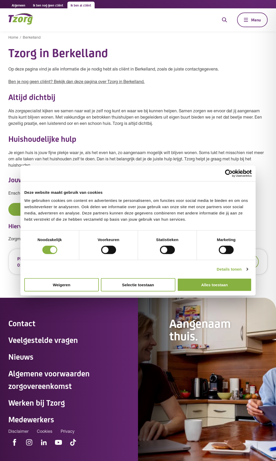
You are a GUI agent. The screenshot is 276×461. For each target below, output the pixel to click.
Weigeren (61, 285)
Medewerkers (31, 419)
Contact (22, 323)
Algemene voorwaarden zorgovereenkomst (49, 379)
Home (13, 38)
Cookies (44, 432)
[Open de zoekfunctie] (224, 20)
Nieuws (20, 356)
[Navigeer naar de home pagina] (20, 19)
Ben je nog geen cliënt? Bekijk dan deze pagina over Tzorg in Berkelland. (76, 82)
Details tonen (229, 269)
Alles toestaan (214, 285)
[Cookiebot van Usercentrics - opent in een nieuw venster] (229, 173)
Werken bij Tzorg (36, 402)
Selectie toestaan (138, 285)
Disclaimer (18, 432)
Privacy (67, 432)
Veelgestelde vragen (43, 339)
